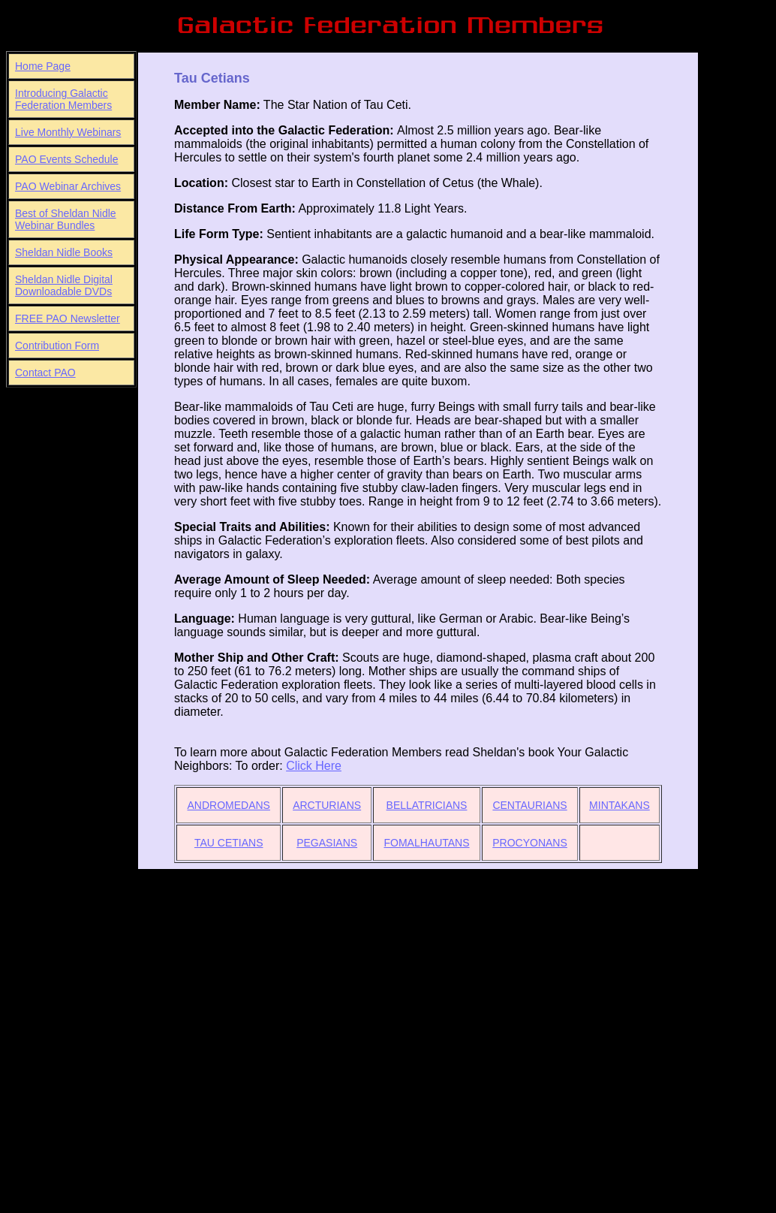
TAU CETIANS (228, 843)
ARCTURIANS (327, 805)
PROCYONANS (529, 843)
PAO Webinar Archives (68, 186)
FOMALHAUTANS (426, 843)
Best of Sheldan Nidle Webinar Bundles (65, 219)
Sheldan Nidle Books (64, 252)
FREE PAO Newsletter (67, 318)
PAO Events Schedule (66, 159)
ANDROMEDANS (229, 805)
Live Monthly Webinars (68, 132)
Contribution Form (57, 345)
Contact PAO (45, 373)
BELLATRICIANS (427, 805)
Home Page (43, 66)
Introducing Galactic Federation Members (63, 99)
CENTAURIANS (529, 805)
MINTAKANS (619, 805)
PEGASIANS (326, 843)
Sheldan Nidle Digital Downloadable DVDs (64, 285)
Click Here (313, 765)
